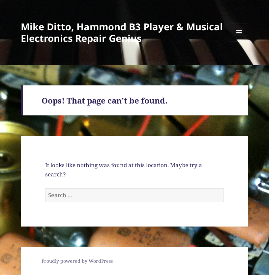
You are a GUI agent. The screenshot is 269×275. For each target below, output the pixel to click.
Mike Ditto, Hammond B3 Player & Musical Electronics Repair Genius (122, 32)
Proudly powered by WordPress (77, 261)
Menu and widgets (239, 41)
